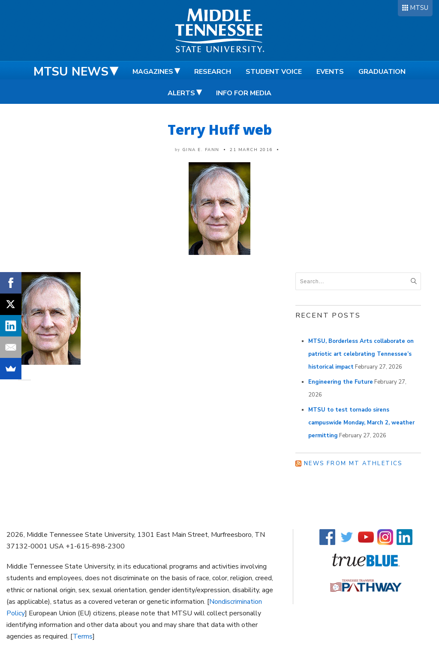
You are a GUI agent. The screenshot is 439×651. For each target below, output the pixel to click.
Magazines (152, 71)
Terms (83, 636)
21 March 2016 (251, 150)
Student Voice (274, 71)
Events (330, 71)
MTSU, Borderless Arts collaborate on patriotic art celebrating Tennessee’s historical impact (361, 354)
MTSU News (70, 72)
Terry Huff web (220, 129)
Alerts (181, 93)
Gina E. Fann (201, 150)
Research (212, 71)
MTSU (419, 7)
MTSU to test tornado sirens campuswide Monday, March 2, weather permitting (361, 422)
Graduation (382, 71)
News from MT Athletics (353, 463)
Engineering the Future (340, 382)
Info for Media (243, 93)
